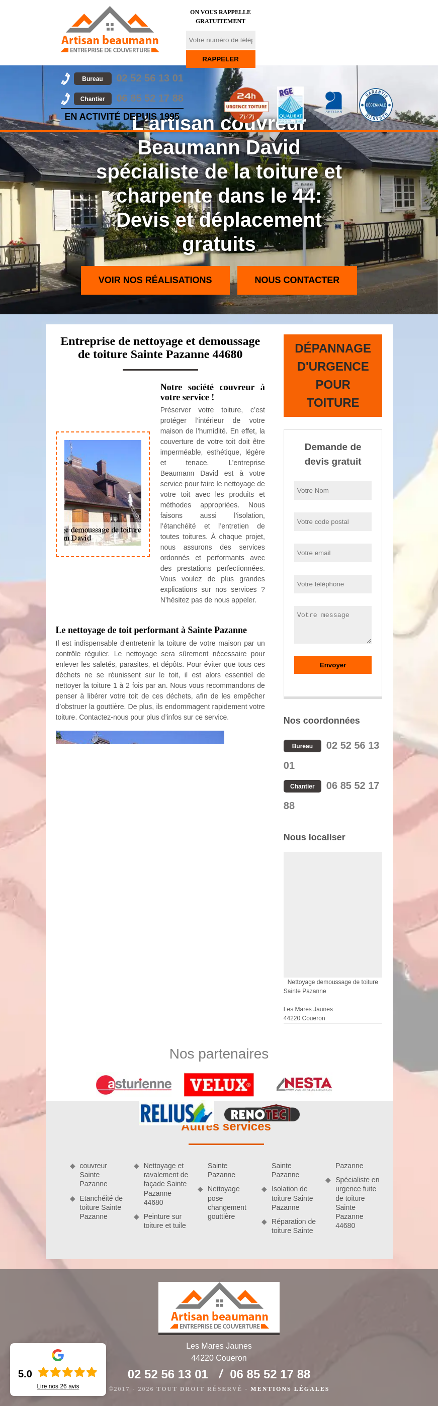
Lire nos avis (58, 1386)
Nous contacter (297, 280)
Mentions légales (289, 1388)
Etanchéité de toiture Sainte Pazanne (101, 1207)
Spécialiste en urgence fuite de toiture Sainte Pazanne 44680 (357, 1202)
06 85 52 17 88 (129, 98)
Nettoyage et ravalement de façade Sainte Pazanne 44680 (166, 1184)
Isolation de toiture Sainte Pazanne (292, 1198)
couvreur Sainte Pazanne (94, 1175)
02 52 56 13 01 (129, 77)
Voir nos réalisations (155, 280)
